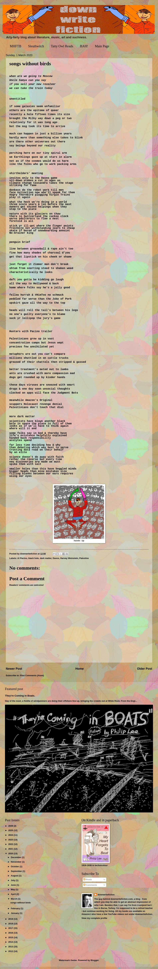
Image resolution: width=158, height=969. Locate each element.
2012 (11, 953)
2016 (11, 935)
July (13, 882)
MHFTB (15, 46)
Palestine (84, 560)
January (15, 915)
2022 (11, 846)
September (16, 873)
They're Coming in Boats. (20, 697)
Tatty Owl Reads (62, 46)
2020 (11, 855)
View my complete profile (94, 920)
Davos (56, 560)
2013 (11, 949)
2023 (11, 842)
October (15, 868)
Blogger (95, 962)
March (14, 901)
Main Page (102, 46)
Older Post (144, 671)
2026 (11, 828)
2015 (11, 939)
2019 (11, 921)
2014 (11, 944)
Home (79, 671)
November (16, 864)
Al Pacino (22, 560)
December (16, 859)
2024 (11, 837)
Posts (87, 881)
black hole (33, 560)
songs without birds (20, 905)
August (15, 878)
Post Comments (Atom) (32, 677)
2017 (11, 930)
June (13, 887)
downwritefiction (106, 897)
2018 (11, 926)
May (13, 891)
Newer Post (14, 671)
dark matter (45, 560)
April (13, 896)
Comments (90, 887)
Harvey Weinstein (69, 560)
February (16, 910)
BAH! (84, 46)
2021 (11, 851)
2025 (11, 832)
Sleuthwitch (36, 46)
